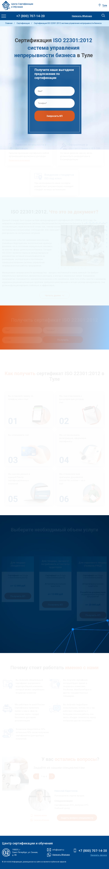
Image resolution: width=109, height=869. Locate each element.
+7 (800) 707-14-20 (30, 16)
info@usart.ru (58, 850)
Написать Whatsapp (82, 16)
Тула (104, 5)
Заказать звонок (98, 855)
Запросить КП (55, 117)
